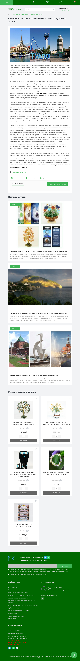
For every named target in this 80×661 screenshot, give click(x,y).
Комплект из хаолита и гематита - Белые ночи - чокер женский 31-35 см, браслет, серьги (23, 474)
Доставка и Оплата (14, 587)
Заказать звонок (65, 10)
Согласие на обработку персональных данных (23, 605)
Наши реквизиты (13, 613)
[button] (33, 2)
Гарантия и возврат (14, 590)
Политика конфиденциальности (18, 592)
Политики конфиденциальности (38, 569)
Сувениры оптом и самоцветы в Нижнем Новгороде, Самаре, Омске (34, 376)
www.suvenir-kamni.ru (41, 93)
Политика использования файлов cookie (21, 595)
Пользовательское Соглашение (18, 598)
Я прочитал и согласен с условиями (28, 574)
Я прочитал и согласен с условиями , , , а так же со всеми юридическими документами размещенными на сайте (39, 571)
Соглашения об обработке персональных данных (27, 571)
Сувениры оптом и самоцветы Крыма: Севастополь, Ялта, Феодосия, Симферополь (39, 313)
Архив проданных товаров (16, 616)
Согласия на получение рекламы (38, 574)
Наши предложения (19, 172)
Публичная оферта (14, 608)
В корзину (23, 441)
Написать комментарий (57, 184)
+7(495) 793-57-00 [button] (15, 630)
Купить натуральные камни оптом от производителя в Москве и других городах (38, 251)
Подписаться (64, 566)
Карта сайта (12, 619)
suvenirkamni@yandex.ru (16, 633)
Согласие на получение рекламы (18, 611)
